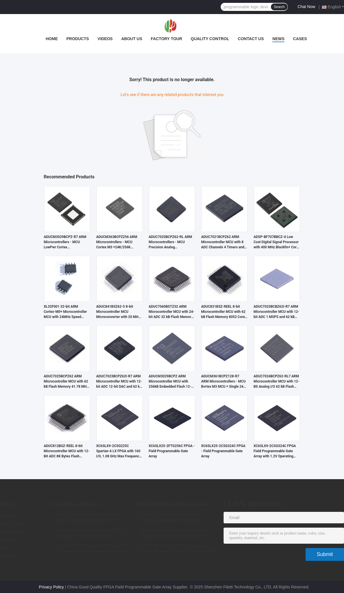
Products (77, 38)
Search (279, 7)
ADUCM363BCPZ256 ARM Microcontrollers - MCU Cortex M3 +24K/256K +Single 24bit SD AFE (116, 242)
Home (52, 38)
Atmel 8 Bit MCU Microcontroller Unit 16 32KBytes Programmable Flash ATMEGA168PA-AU (90, 534)
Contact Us (251, 38)
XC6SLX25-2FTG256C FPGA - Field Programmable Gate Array (172, 451)
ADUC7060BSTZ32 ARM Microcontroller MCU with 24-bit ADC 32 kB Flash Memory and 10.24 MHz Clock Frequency (171, 312)
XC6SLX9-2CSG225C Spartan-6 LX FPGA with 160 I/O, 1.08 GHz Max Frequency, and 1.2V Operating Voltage (119, 451)
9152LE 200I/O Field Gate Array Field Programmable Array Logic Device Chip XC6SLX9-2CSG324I (176, 534)
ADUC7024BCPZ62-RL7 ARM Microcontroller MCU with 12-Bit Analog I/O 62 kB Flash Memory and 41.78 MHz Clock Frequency (276, 381)
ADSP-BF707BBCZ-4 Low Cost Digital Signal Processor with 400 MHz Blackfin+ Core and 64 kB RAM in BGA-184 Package (276, 242)
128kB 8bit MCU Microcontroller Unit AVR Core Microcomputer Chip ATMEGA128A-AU (92, 549)
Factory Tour (166, 38)
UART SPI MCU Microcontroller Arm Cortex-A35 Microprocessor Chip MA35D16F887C (87, 518)
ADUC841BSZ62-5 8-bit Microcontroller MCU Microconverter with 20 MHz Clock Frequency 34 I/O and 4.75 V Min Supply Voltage (118, 312)
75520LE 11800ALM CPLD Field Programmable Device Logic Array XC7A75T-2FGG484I (171, 518)
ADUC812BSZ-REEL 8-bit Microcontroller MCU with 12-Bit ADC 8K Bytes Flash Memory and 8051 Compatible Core (66, 451)
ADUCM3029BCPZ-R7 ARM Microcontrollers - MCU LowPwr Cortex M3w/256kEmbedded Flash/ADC (65, 242)
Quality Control (210, 38)
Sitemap (7, 556)
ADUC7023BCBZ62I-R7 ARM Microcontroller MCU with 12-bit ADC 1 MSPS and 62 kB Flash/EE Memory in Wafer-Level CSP (276, 312)
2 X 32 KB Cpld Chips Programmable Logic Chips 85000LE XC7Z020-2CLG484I (178, 548)
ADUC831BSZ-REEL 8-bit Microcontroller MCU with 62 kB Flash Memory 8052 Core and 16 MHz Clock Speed (223, 312)
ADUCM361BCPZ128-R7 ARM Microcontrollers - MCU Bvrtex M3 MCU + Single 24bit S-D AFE (224, 381)
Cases (300, 38)
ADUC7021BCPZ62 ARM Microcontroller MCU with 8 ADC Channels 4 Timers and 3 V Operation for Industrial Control (224, 242)
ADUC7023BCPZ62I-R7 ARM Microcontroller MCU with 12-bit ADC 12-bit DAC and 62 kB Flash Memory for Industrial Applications (119, 381)
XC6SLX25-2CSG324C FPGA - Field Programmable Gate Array (223, 451)
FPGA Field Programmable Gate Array (174, 504)
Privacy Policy (51, 587)
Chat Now (306, 6)
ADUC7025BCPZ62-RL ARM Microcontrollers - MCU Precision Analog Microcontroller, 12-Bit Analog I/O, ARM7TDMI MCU (171, 242)
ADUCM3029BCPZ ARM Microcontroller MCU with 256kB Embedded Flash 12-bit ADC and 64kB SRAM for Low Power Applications (170, 381)
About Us (131, 38)
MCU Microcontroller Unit (76, 504)
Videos (105, 38)
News (278, 38)
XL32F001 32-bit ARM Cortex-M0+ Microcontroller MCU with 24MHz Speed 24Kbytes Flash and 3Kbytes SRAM (66, 312)
